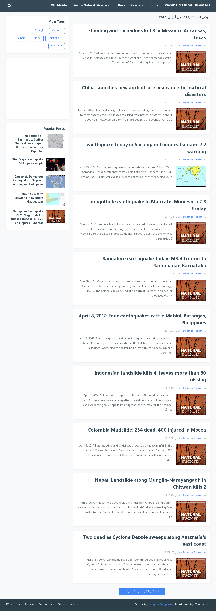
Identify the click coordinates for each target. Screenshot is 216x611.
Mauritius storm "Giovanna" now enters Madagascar (28, 198)
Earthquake (55, 38)
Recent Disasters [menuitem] (131, 6)
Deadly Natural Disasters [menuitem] (91, 6)
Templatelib (202, 605)
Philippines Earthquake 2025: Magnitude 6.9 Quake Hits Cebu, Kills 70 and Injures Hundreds (27, 217)
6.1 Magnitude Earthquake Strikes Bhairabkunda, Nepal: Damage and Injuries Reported (29, 144)
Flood (37, 38)
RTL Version (13, 605)
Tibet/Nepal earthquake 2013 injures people (27, 161)
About (61, 605)
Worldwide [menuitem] (59, 6)
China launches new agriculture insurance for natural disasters (144, 92)
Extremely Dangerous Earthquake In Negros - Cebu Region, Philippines (27, 181)
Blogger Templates (161, 605)
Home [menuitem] (154, 6)
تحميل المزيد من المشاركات (141, 591)
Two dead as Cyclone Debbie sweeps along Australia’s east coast (144, 541)
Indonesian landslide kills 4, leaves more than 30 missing (150, 377)
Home (74, 605)
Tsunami (21, 38)
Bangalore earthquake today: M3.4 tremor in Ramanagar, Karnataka (154, 263)
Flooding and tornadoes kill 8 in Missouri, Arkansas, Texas (147, 35)
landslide (56, 46)
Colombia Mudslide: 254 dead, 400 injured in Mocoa (147, 430)
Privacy (29, 605)
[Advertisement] (37, 88)
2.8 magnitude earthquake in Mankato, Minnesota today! (148, 206)
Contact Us (46, 605)
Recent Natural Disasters (187, 6)
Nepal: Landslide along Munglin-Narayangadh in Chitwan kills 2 (150, 484)
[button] (9, 6)
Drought (40, 30)
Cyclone (57, 30)
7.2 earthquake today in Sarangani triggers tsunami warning (146, 149)
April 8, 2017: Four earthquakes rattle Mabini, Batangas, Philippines (142, 320)
